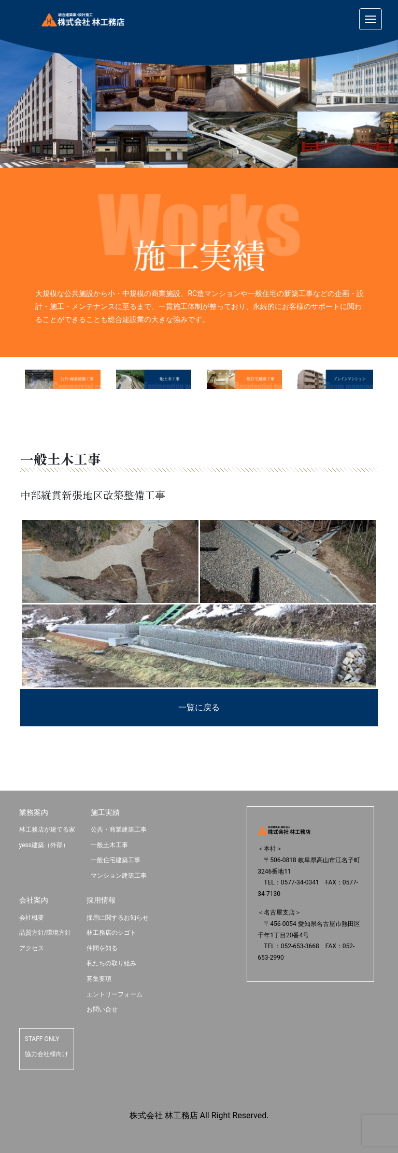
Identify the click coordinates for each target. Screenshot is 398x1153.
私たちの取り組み (111, 963)
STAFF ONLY (42, 1039)
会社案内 (33, 900)
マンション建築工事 (119, 875)
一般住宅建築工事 (115, 860)
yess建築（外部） (44, 845)
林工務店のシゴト (111, 932)
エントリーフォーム (115, 994)
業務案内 (33, 812)
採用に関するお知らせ (118, 917)
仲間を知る (102, 948)
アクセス (31, 948)
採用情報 (101, 900)
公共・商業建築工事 (119, 829)
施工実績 (105, 812)
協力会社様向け (46, 1054)
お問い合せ (102, 1009)
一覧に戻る (199, 707)
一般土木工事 (109, 845)
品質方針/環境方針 (45, 932)
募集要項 (99, 978)
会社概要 (31, 917)
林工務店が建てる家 (47, 829)
